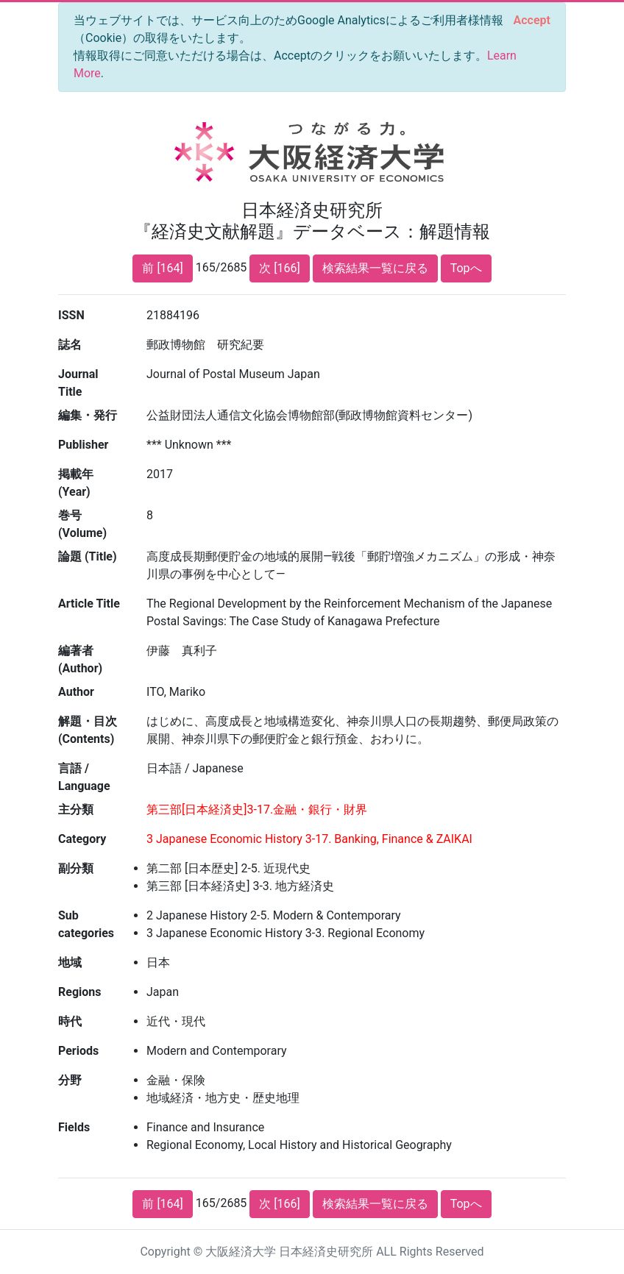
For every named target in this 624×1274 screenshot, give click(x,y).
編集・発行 (87, 415)
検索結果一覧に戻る (375, 268)
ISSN (71, 315)
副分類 (75, 868)
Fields (74, 1127)
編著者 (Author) (80, 659)
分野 (70, 1080)
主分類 (75, 809)
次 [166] (279, 268)
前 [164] (162, 268)
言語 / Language (84, 777)
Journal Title (78, 383)
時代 (70, 1021)
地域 (70, 962)
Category (82, 839)
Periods (78, 1051)
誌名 (70, 345)
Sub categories (86, 924)
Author (76, 692)
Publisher (83, 445)
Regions (79, 992)
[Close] (532, 20)
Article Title (89, 604)
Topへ (466, 268)
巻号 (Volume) (82, 524)
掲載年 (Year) (75, 483)
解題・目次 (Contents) (87, 730)
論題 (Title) (87, 556)
